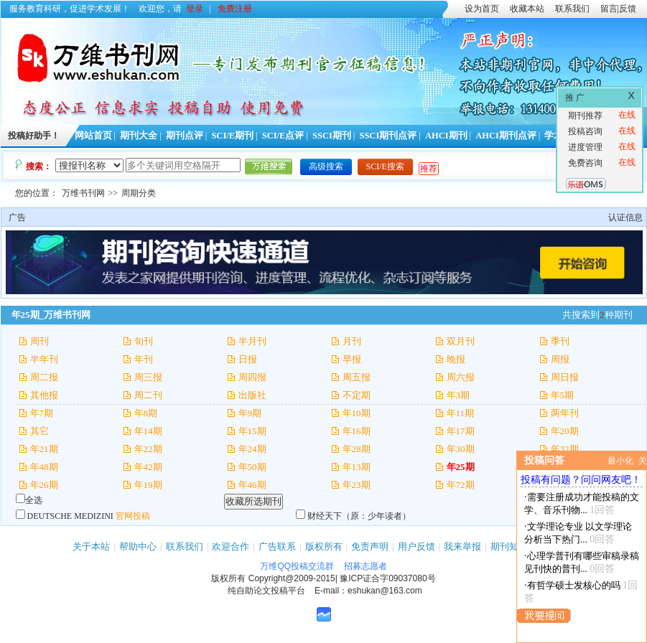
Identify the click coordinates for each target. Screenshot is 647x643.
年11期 (461, 413)
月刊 (352, 341)
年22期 (148, 448)
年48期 (44, 466)
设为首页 (482, 9)
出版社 (252, 395)
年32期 (565, 448)
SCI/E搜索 (385, 166)
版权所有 (324, 546)
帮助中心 (138, 546)
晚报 (456, 359)
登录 (194, 9)
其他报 (44, 395)
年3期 (458, 395)
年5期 (562, 395)
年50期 (252, 466)
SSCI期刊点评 (387, 136)
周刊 (39, 341)
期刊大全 (138, 136)
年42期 (148, 466)
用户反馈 (416, 546)
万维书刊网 (83, 193)
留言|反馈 (618, 9)
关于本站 (91, 546)
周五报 (357, 377)
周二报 (44, 377)
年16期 (357, 431)
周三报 (148, 377)
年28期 (357, 448)
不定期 (357, 395)
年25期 (461, 466)
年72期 (461, 484)
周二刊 (148, 395)
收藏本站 (527, 9)
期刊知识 (509, 546)
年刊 (143, 359)
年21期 (44, 448)
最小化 (620, 461)
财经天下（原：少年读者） (359, 516)
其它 (39, 431)
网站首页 (93, 136)
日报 (247, 359)
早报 (352, 359)
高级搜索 (326, 166)
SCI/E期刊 (232, 136)
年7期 (42, 413)
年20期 (565, 431)
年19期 (148, 484)
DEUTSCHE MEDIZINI (70, 516)
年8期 (146, 413)
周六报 (461, 377)
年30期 (461, 448)
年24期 (252, 448)
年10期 (357, 413)
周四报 (252, 377)
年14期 (148, 431)
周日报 (565, 377)
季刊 (560, 341)
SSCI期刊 (331, 136)
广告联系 (277, 546)
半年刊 (44, 359)
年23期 (357, 484)
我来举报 (462, 546)
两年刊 (565, 413)
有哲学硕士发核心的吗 (573, 585)
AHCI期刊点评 (505, 136)
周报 (560, 359)
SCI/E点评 (283, 136)
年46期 (252, 484)
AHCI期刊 (446, 136)
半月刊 (252, 341)
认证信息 (625, 217)
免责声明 (369, 546)
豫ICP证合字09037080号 (387, 578)
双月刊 (461, 341)
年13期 (357, 466)
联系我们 (572, 9)
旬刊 (143, 341)
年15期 (252, 431)
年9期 (250, 413)
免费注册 (235, 9)
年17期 (461, 431)
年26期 (44, 484)
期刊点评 (184, 136)
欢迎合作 (230, 546)
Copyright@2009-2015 (291, 578)
